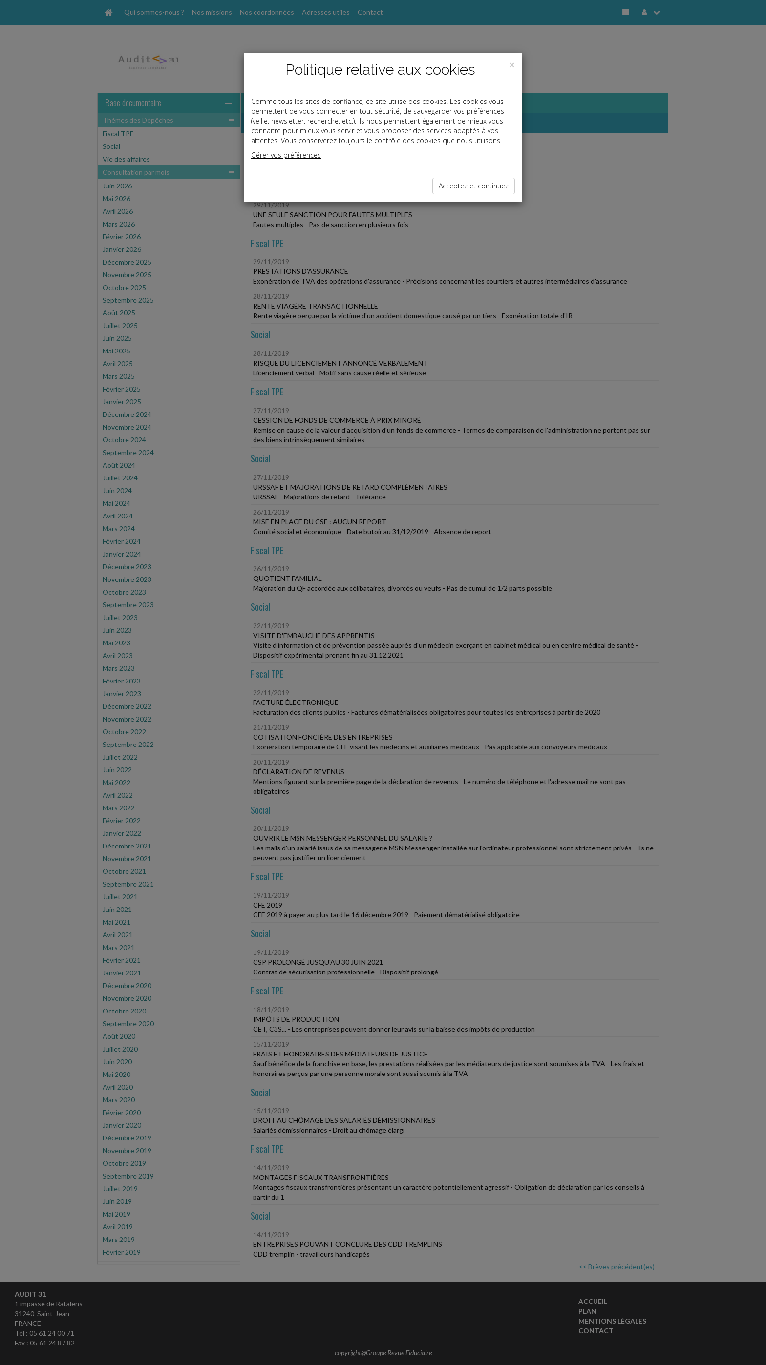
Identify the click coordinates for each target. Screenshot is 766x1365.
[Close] (512, 65)
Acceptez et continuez (474, 185)
